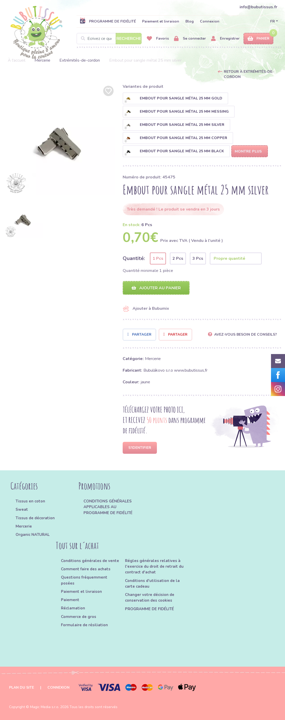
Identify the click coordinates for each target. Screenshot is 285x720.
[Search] (109, 38)
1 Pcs (157, 258)
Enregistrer (225, 38)
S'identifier (139, 447)
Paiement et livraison (160, 21)
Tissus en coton (30, 501)
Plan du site (21, 687)
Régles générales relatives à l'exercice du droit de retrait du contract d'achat (154, 566)
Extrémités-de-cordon (79, 60)
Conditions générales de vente (90, 560)
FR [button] (272, 21)
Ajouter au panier (156, 288)
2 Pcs (177, 258)
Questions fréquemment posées (84, 580)
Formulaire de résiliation (84, 625)
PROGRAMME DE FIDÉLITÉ (108, 21)
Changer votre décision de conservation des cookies (149, 597)
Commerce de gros (78, 616)
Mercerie (42, 60)
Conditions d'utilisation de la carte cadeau (152, 583)
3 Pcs (197, 258)
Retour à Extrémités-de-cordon (249, 74)
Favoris (158, 38)
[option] (59, 139)
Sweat (22, 509)
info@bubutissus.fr (258, 7)
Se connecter (190, 38)
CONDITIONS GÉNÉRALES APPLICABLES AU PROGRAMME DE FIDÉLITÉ (108, 507)
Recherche (128, 38)
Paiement (70, 599)
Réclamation (73, 608)
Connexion (209, 21)
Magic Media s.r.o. (44, 706)
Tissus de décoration (35, 518)
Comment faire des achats (85, 569)
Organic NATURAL (33, 534)
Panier (258, 38)
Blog (189, 21)
